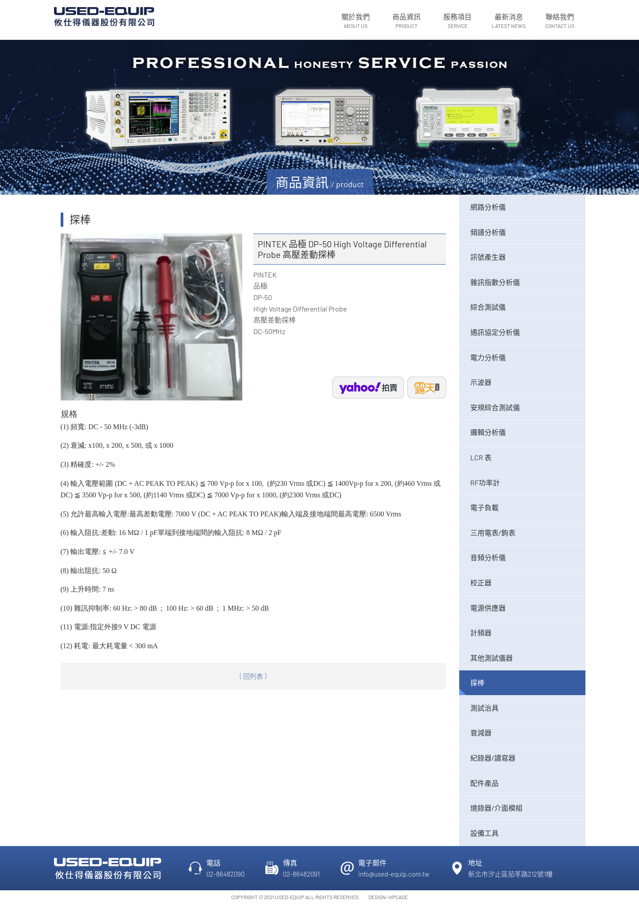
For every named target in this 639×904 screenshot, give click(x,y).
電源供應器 (488, 608)
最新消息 (508, 21)
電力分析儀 (488, 357)
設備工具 (484, 833)
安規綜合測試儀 (495, 407)
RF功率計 (485, 482)
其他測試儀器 (491, 658)
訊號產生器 (488, 257)
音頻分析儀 (488, 557)
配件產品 (484, 783)
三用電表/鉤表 (492, 532)
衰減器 (481, 732)
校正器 (481, 582)
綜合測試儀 (488, 307)
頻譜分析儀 (488, 232)
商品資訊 (407, 21)
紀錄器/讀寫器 (492, 758)
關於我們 (355, 21)
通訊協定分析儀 (495, 332)
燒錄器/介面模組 (496, 808)
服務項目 (457, 21)
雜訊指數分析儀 (495, 282)
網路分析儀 (488, 207)
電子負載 (484, 507)
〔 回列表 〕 (253, 676)
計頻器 (481, 632)
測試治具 (484, 708)
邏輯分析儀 (488, 432)
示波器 (481, 382)
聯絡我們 (559, 21)
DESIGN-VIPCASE (388, 897)
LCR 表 (481, 457)
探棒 (477, 682)
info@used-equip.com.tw (394, 874)
